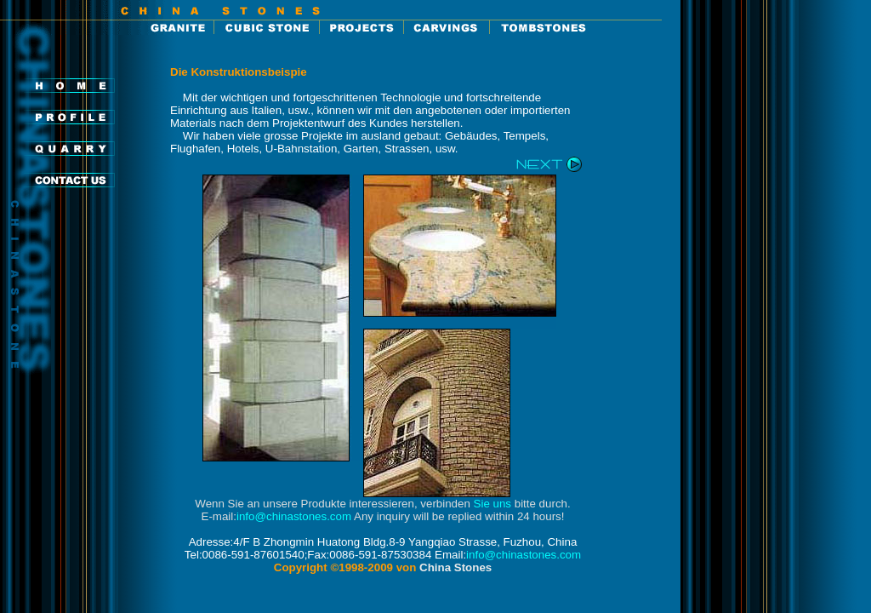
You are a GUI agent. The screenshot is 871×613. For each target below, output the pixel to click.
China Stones (455, 567)
